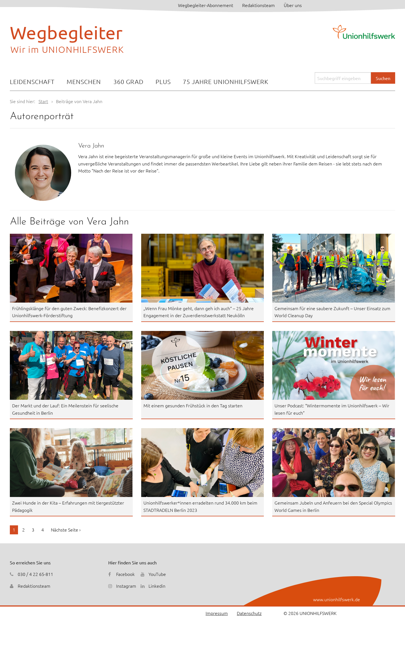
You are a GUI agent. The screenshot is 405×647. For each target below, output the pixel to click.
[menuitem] (32, 82)
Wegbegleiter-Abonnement (205, 5)
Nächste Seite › (65, 529)
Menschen (84, 81)
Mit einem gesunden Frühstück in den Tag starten (192, 405)
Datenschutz (249, 613)
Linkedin (156, 586)
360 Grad (128, 81)
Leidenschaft (32, 81)
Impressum (217, 613)
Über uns (293, 5)
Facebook (125, 574)
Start (43, 101)
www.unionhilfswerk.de (336, 599)
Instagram (126, 586)
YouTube (157, 574)
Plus (163, 81)
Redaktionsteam (258, 5)
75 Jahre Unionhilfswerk (225, 81)
